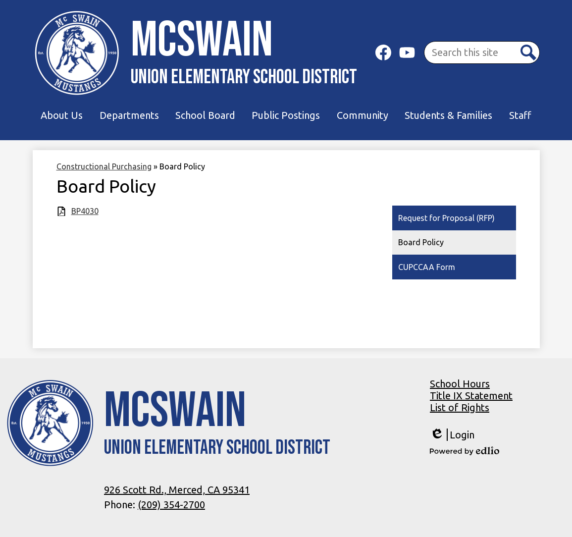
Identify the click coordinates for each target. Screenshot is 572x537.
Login (452, 435)
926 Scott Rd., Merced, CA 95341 (177, 489)
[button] (62, 115)
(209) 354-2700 (171, 504)
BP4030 (85, 211)
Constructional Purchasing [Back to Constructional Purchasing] (104, 166)
